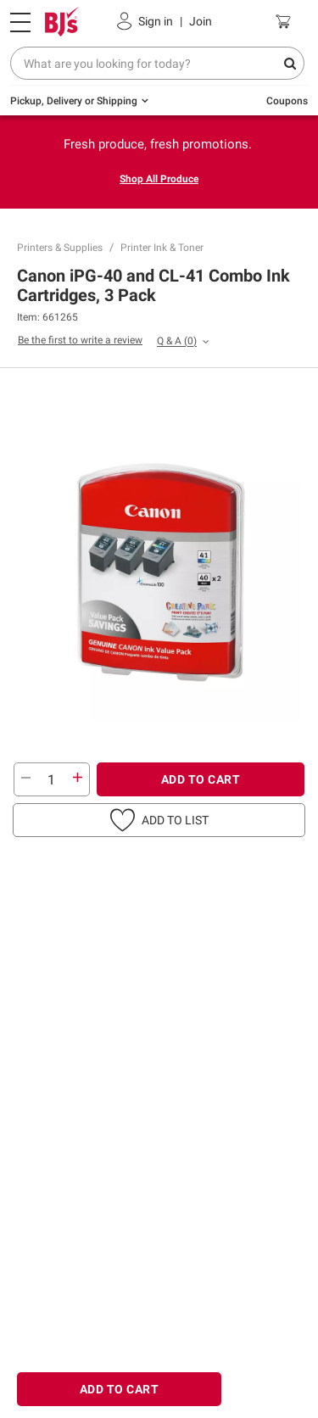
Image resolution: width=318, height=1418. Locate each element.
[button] (159, 820)
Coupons (287, 101)
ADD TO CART (201, 779)
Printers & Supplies (60, 248)
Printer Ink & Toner (162, 248)
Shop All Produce (159, 179)
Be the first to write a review (80, 340)
